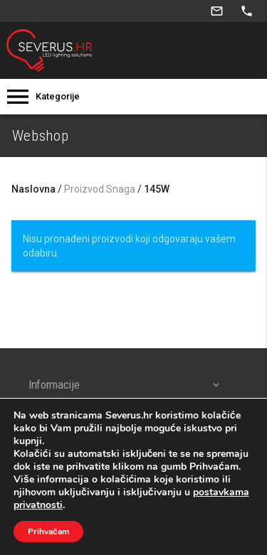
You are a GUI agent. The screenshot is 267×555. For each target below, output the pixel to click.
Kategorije (58, 96)
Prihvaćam (48, 531)
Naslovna (33, 189)
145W (156, 189)
